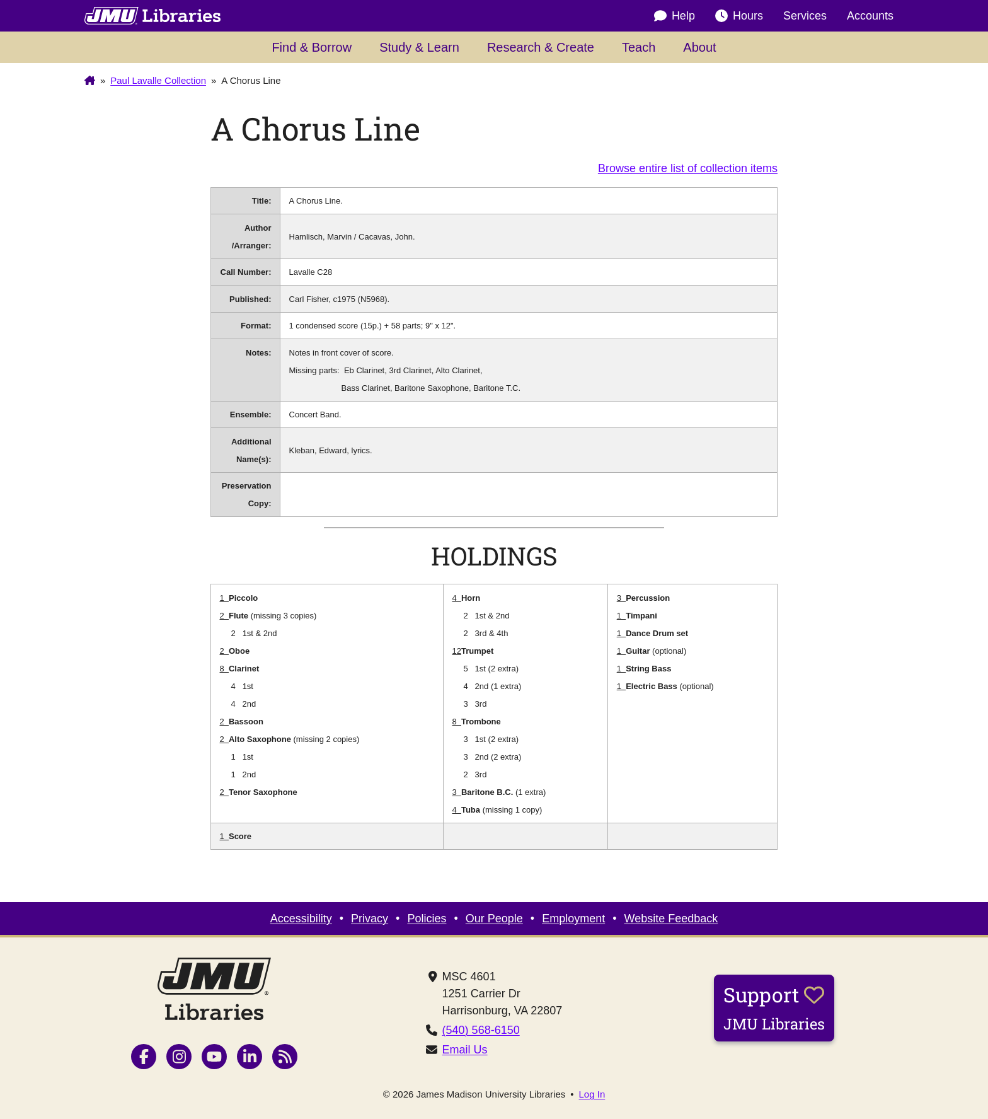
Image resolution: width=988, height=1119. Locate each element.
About (699, 47)
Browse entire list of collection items (688, 168)
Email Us (465, 1049)
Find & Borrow (312, 47)
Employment (573, 918)
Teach (638, 47)
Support (774, 1007)
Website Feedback (671, 918)
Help (674, 16)
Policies (426, 918)
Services (805, 15)
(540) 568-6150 (481, 1030)
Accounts (870, 15)
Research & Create (540, 47)
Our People (494, 918)
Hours (739, 16)
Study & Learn (419, 47)
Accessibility (301, 918)
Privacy (369, 918)
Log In (592, 1094)
